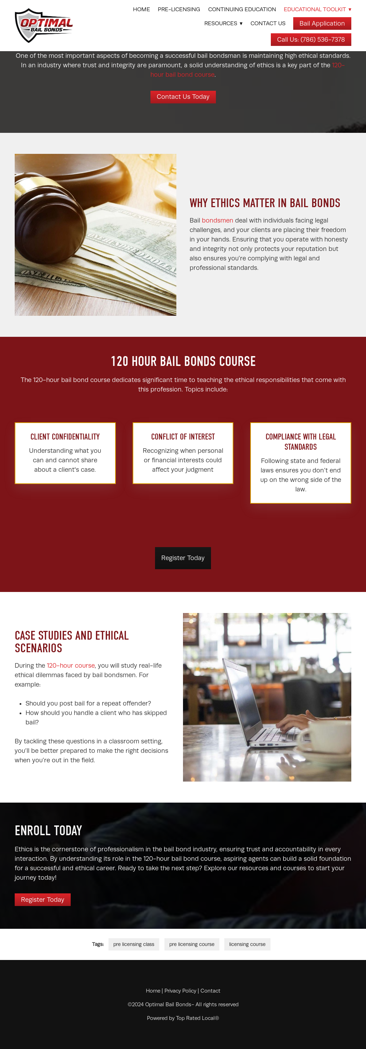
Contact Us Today (183, 96)
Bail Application (322, 23)
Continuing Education (242, 9)
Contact (210, 991)
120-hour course (71, 665)
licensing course (247, 944)
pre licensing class (133, 944)
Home (141, 9)
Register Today (183, 557)
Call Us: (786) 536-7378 (311, 39)
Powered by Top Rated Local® (183, 1018)
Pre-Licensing (179, 9)
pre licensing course (191, 944)
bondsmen (218, 220)
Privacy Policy (180, 991)
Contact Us (268, 23)
